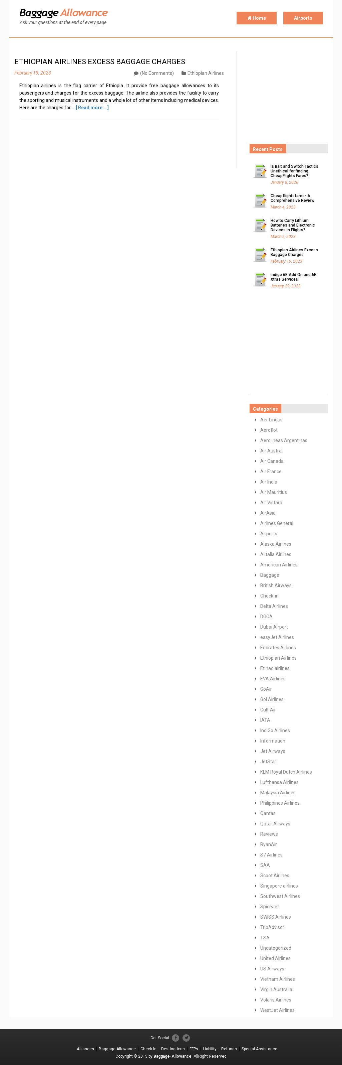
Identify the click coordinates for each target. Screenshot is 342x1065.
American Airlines (279, 564)
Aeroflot (269, 430)
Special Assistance (259, 1049)
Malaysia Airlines (278, 792)
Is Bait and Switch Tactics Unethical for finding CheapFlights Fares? (294, 171)
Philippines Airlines (280, 803)
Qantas (268, 813)
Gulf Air (268, 709)
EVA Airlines (273, 678)
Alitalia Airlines (275, 554)
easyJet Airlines (277, 637)
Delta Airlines (274, 606)
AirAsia (268, 513)
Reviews (269, 834)
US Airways (272, 968)
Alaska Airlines (275, 544)
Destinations (173, 1049)
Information (272, 741)
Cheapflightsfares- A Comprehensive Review (292, 198)
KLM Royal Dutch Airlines (286, 772)
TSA (265, 937)
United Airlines (275, 958)
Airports (303, 18)
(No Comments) (154, 73)
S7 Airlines (271, 854)
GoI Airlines (272, 699)
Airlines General (276, 523)
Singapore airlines (279, 886)
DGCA (266, 616)
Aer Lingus (271, 419)
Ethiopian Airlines (203, 73)
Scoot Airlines (274, 875)
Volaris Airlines (275, 1000)
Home (256, 18)
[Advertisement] (296, 93)
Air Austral (271, 450)
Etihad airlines (275, 668)
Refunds (229, 1049)
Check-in (269, 595)
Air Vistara (271, 502)
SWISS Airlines (275, 917)
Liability (210, 1049)
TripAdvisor (272, 927)
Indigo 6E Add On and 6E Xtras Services (293, 277)
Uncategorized (275, 948)
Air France (271, 471)
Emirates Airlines (278, 647)
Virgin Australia (276, 989)
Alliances (85, 1049)
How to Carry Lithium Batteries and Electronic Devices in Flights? (293, 225)
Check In (148, 1049)
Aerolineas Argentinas (283, 440)
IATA (265, 720)
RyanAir (268, 844)
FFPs (194, 1049)
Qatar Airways (275, 823)
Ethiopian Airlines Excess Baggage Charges (294, 252)
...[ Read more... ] (90, 107)
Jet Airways (272, 751)
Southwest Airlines (280, 896)
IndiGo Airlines (275, 730)
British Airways (276, 585)
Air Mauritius (273, 492)
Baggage (269, 575)
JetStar (268, 761)
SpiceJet (269, 906)
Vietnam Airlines (277, 979)
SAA (265, 865)
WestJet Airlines (277, 1010)
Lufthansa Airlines (279, 782)
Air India (268, 482)
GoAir (266, 689)
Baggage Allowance (117, 1049)
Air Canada (272, 461)
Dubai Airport (274, 627)
